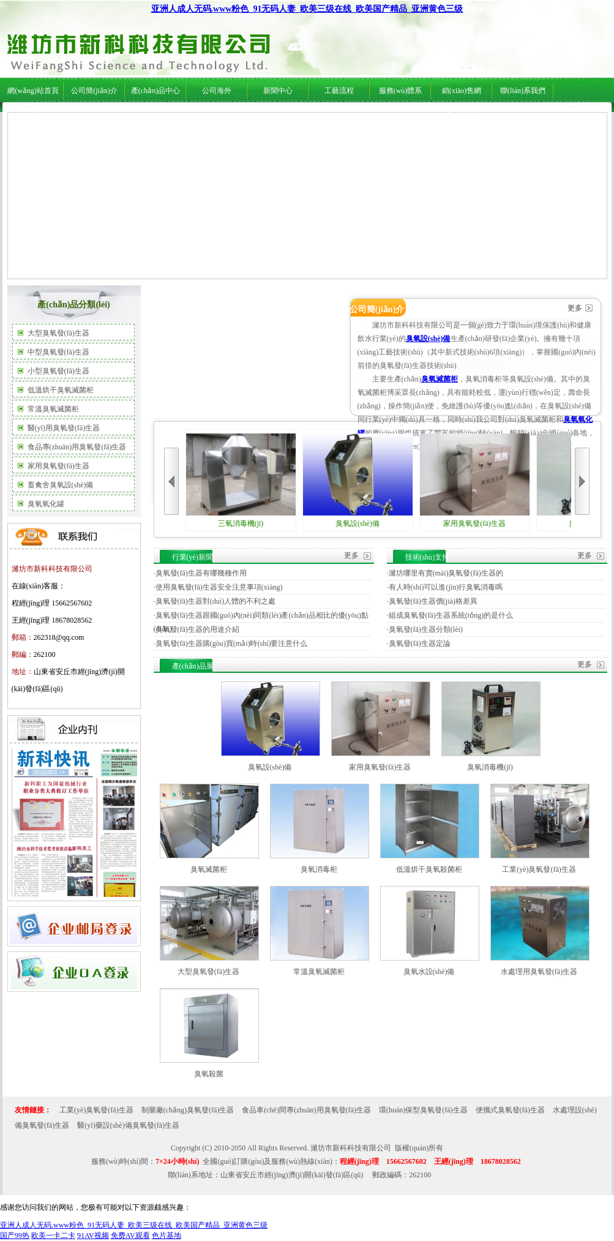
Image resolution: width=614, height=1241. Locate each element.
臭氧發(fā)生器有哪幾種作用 (201, 573)
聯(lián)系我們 (522, 90)
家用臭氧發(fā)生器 (58, 466)
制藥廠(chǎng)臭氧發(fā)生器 (187, 1110)
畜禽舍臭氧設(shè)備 (61, 485)
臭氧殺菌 (208, 1074)
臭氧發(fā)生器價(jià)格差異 (433, 601)
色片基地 (166, 1235)
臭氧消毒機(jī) (490, 767)
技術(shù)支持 (315, 117)
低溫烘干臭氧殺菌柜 (429, 869)
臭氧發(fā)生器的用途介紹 (197, 629)
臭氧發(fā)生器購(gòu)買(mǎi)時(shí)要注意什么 (231, 643)
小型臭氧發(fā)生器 (58, 371)
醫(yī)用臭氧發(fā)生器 (64, 428)
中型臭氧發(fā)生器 (58, 352)
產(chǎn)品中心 (155, 90)
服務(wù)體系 (400, 90)
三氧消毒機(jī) (241, 480)
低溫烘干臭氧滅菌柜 (61, 390)
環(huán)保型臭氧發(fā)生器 (423, 1110)
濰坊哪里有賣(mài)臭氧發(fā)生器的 (446, 573)
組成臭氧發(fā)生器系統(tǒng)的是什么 (451, 615)
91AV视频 (93, 1235)
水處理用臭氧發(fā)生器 (539, 971)
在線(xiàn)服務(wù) (494, 117)
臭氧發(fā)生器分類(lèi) (426, 629)
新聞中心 (278, 90)
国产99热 (14, 1235)
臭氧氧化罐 (46, 504)
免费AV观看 (130, 1235)
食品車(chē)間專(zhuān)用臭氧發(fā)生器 (306, 1110)
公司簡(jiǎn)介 (94, 90)
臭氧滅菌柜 (439, 379)
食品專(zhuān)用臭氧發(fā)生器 (77, 447)
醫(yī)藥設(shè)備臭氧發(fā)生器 (128, 1125)
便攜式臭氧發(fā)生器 (510, 1110)
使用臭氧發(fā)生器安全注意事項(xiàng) (219, 587)
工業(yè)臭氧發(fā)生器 (539, 869)
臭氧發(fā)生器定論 (420, 643)
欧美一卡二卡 (53, 1235)
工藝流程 (339, 90)
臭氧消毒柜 (319, 869)
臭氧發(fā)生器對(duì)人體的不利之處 (215, 601)
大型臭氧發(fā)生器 (58, 333)
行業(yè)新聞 (269, 117)
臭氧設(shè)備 (428, 338)
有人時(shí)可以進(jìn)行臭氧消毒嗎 (446, 587)
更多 (574, 308)
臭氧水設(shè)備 (429, 971)
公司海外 (129, 117)
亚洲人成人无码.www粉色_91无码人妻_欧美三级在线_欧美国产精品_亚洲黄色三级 (307, 8)
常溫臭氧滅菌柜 (53, 409)
